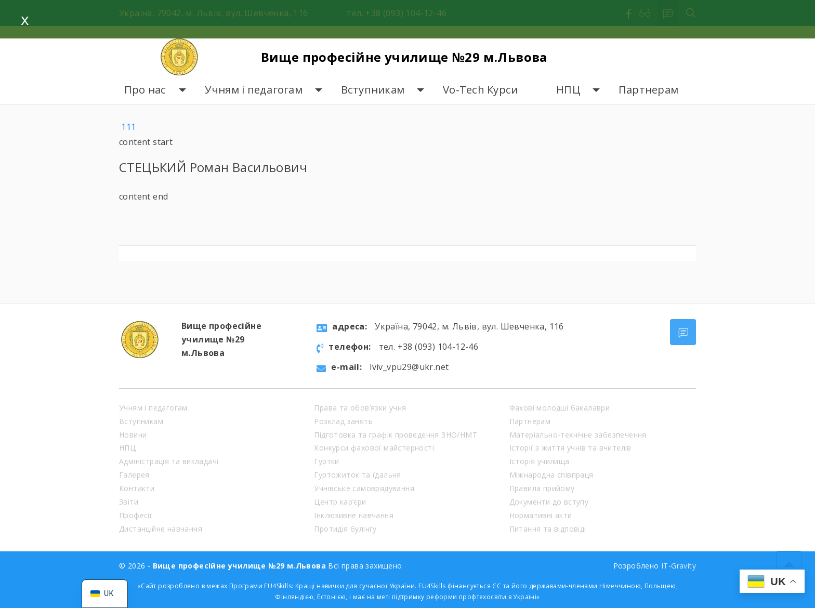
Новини (133, 435)
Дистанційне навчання (160, 529)
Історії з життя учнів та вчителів (570, 448)
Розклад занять (343, 421)
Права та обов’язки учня (360, 408)
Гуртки (326, 461)
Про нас (145, 90)
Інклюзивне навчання (353, 515)
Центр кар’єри (340, 502)
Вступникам (373, 90)
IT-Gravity (678, 566)
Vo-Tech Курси (480, 90)
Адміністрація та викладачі (168, 461)
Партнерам (648, 90)
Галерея (134, 475)
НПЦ (568, 90)
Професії (135, 515)
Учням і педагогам (254, 90)
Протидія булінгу (345, 529)
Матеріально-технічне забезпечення (578, 435)
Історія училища (539, 461)
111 (128, 127)
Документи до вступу (549, 502)
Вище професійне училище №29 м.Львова (404, 56)
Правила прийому (542, 488)
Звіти (128, 502)
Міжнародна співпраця (551, 475)
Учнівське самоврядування (364, 488)
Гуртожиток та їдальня (357, 475)
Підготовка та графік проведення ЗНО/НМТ (395, 435)
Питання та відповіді (547, 529)
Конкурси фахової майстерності (374, 448)
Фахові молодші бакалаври (559, 408)
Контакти (136, 488)
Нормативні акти (540, 515)
